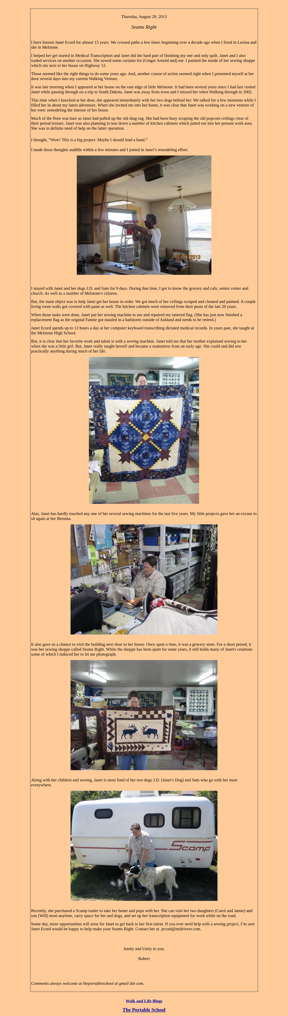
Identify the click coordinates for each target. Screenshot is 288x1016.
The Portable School (144, 1010)
